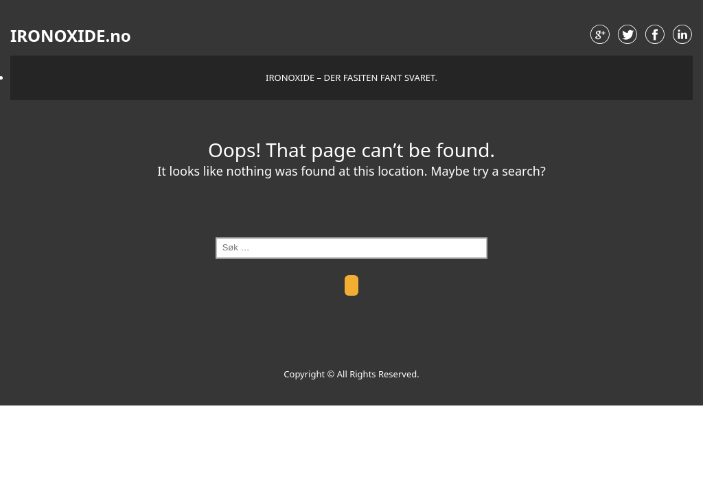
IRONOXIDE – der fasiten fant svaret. (351, 77)
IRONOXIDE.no (70, 35)
